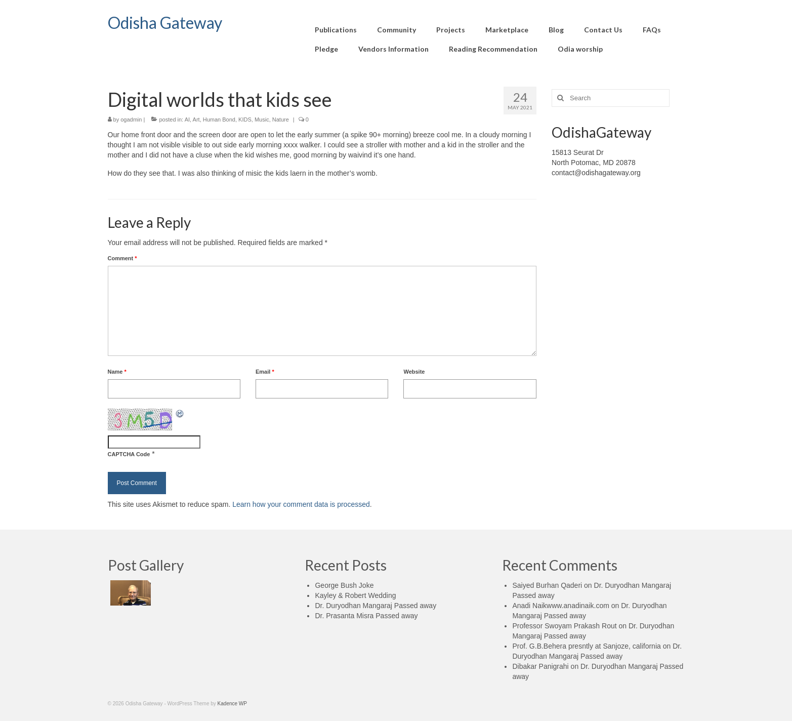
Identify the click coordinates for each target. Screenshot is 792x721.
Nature (280, 119)
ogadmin (131, 119)
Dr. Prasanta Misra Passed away (366, 616)
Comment (122, 258)
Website (414, 372)
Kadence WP (232, 703)
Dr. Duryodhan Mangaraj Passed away (375, 606)
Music (262, 119)
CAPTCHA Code (129, 454)
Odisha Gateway (165, 22)
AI (187, 119)
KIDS (245, 119)
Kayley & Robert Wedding (355, 595)
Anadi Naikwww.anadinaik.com (560, 606)
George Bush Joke (344, 585)
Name (117, 372)
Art (196, 119)
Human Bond (219, 119)
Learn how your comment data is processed (301, 504)
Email (265, 372)
